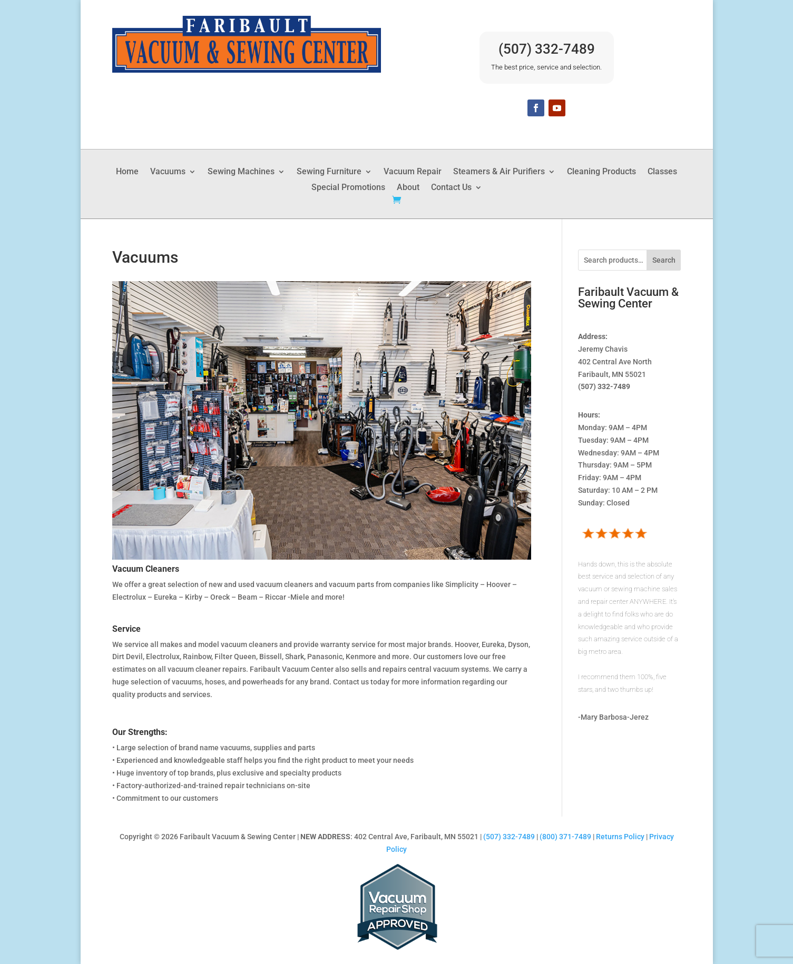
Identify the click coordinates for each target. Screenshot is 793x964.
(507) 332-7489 (546, 49)
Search (663, 260)
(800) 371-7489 (565, 836)
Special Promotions (348, 188)
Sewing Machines (241, 172)
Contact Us (451, 188)
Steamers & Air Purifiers (499, 172)
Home (127, 172)
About (408, 188)
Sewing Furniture (329, 172)
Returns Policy (620, 836)
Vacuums (167, 172)
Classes (662, 172)
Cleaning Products (601, 172)
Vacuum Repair (413, 172)
